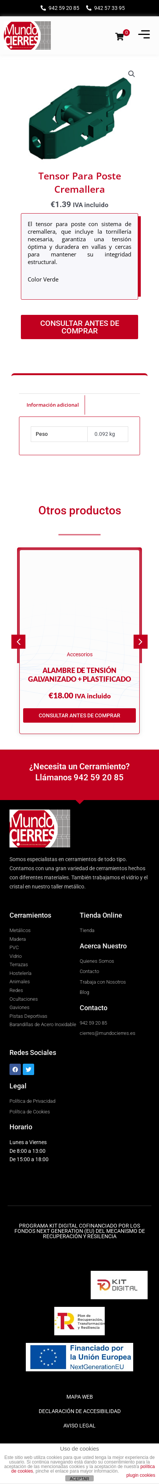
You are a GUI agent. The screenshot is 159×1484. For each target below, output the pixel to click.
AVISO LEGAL (79, 1426)
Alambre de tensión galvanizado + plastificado (79, 674)
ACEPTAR (79, 1478)
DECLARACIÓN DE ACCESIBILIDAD (80, 1411)
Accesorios (80, 654)
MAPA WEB (79, 1397)
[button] (132, 74)
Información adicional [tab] (53, 404)
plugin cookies (140, 1475)
